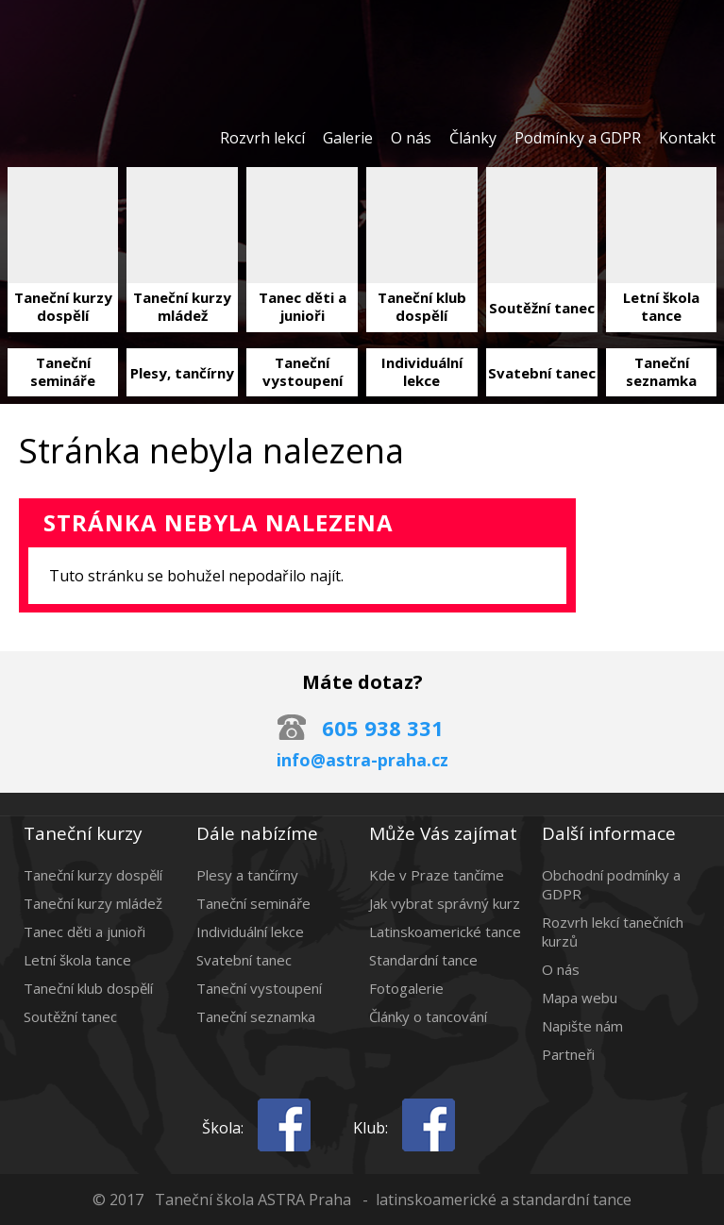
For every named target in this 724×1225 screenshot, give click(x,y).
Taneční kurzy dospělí (93, 874)
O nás (411, 137)
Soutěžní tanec (70, 1016)
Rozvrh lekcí (262, 137)
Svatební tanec (244, 959)
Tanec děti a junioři (84, 931)
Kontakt (687, 137)
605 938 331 (383, 727)
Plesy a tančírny (247, 874)
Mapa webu (579, 997)
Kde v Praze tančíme (436, 874)
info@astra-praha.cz (362, 759)
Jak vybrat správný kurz (444, 903)
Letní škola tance (77, 959)
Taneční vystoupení (259, 988)
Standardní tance (423, 959)
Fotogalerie (406, 988)
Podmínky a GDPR (577, 137)
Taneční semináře (253, 903)
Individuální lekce (250, 931)
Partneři (568, 1054)
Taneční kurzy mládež (93, 903)
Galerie (348, 137)
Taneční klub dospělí (88, 988)
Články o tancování (428, 1016)
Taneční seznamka (255, 1016)
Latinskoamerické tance (445, 931)
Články (473, 137)
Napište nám (582, 1025)
